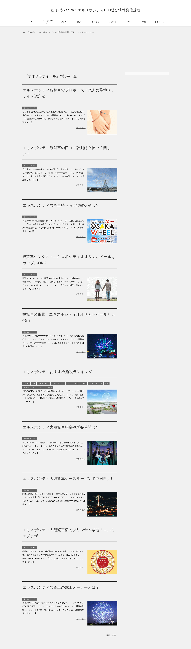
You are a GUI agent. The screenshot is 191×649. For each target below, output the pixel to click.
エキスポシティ (47, 22)
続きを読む (81, 128)
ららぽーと (112, 22)
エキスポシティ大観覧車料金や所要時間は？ (64, 427)
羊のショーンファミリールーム (34, 388)
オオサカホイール (29, 108)
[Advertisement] (95, 54)
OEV (128, 22)
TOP (31, 22)
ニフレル (63, 22)
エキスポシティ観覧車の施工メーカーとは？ (64, 594)
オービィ (95, 22)
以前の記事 (111, 642)
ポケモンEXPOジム (95, 384)
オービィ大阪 (71, 384)
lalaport (26, 384)
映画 (144, 22)
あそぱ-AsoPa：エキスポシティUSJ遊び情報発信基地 (95, 10)
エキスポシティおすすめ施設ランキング (60, 372)
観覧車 (79, 22)
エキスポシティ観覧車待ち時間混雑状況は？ (64, 205)
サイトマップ (160, 22)
